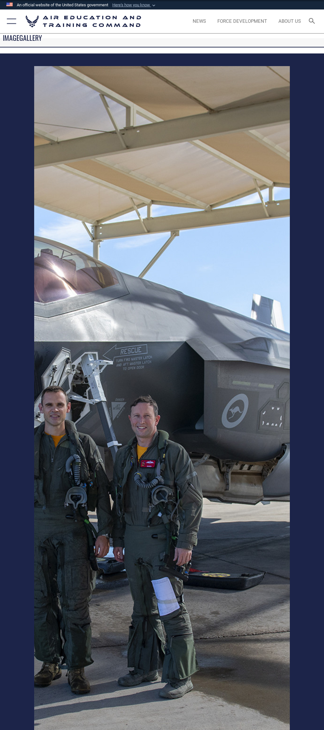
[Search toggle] (313, 21)
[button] (134, 5)
